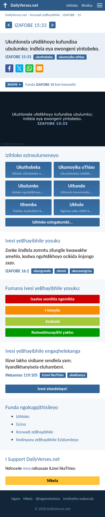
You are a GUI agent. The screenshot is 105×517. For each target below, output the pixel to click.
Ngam (15, 498)
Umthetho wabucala (78, 498)
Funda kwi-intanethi (50, 84)
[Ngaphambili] (8, 25)
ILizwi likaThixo (53, 375)
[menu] (99, 7)
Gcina (21, 424)
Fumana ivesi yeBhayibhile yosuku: (42, 288)
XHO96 (14, 85)
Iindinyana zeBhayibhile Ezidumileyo (47, 439)
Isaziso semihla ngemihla (52, 298)
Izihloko (72, 5)
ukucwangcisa (82, 271)
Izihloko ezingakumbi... (52, 222)
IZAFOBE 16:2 (17, 270)
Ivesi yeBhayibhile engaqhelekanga (42, 351)
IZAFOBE (69, 15)
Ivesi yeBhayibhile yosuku (32, 240)
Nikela (52, 480)
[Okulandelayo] (52, 25)
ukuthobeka (44, 57)
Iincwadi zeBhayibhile (45, 15)
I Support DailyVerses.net (32, 459)
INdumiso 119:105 (21, 375)
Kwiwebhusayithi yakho (52, 332)
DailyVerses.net (16, 15)
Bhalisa (87, 5)
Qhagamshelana (48, 498)
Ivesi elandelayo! (53, 388)
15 (79, 15)
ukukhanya (77, 375)
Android (52, 321)
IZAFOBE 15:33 (18, 56)
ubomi (61, 271)
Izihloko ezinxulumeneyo (32, 155)
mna (27, 468)
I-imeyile (52, 310)
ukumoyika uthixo (71, 57)
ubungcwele (42, 271)
